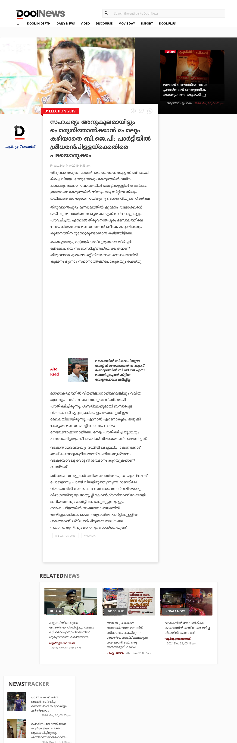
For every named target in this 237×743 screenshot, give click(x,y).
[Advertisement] (100, 313)
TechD (69, 696)
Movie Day (143, 702)
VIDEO (85, 23)
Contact (18, 714)
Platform (142, 696)
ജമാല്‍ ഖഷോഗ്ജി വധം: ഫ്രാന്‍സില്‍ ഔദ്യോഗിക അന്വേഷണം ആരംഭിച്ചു (185, 90)
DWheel (71, 702)
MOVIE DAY (126, 23)
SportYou (107, 708)
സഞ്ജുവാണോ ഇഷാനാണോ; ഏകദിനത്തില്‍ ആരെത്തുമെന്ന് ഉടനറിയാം (200, 300)
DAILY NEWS (65, 23)
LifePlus (106, 702)
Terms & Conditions (28, 708)
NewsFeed (142, 708)
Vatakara (89, 540)
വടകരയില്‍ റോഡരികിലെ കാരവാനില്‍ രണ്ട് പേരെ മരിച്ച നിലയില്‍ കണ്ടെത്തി (186, 638)
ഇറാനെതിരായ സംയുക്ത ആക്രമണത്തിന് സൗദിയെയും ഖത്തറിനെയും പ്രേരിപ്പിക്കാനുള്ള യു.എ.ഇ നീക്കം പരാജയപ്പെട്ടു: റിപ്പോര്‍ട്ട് (208, 331)
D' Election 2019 (65, 540)
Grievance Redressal (29, 720)
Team (14, 696)
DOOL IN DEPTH (38, 23)
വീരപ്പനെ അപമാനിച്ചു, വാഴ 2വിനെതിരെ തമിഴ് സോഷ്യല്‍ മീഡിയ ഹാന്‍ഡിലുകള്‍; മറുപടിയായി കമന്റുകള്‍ (206, 273)
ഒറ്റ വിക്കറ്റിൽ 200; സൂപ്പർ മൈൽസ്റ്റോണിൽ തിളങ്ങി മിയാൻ (207, 199)
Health (70, 708)
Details (70, 714)
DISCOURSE (104, 23)
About (16, 690)
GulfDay (106, 714)
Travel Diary (109, 696)
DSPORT (147, 23)
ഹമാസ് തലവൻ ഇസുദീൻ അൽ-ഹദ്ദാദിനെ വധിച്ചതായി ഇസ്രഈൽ (207, 246)
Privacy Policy (23, 702)
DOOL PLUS (167, 23)
